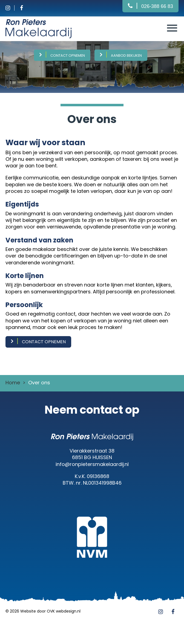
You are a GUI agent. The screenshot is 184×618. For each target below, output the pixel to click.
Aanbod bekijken (126, 55)
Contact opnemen (67, 55)
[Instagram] (12, 8)
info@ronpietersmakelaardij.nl (92, 464)
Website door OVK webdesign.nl (50, 611)
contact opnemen (44, 342)
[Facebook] (23, 8)
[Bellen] (150, 6)
